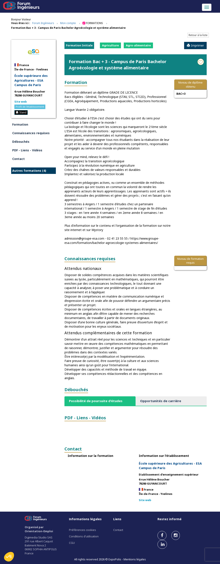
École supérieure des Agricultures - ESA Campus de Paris (31, 80)
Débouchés (20, 142)
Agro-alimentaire (138, 45)
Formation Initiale (79, 45)
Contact (18, 159)
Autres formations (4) (29, 171)
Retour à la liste (198, 35)
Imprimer (195, 45)
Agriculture (110, 45)
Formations (94, 23)
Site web (20, 101)
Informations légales (85, 519)
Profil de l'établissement (30, 106)
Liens (117, 519)
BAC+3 (180, 94)
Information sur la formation (90, 456)
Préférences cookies (82, 530)
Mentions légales (135, 559)
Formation (20, 124)
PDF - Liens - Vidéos (27, 150)
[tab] (100, 401)
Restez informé (169, 519)
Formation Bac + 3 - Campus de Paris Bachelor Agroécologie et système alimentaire (68, 28)
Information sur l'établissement (164, 456)
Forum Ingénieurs (43, 23)
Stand (21, 112)
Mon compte (68, 23)
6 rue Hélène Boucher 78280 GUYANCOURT (29, 93)
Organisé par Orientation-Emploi (39, 529)
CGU (72, 543)
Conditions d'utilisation (84, 536)
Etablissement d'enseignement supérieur (169, 474)
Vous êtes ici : (20, 23)
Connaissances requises (31, 133)
